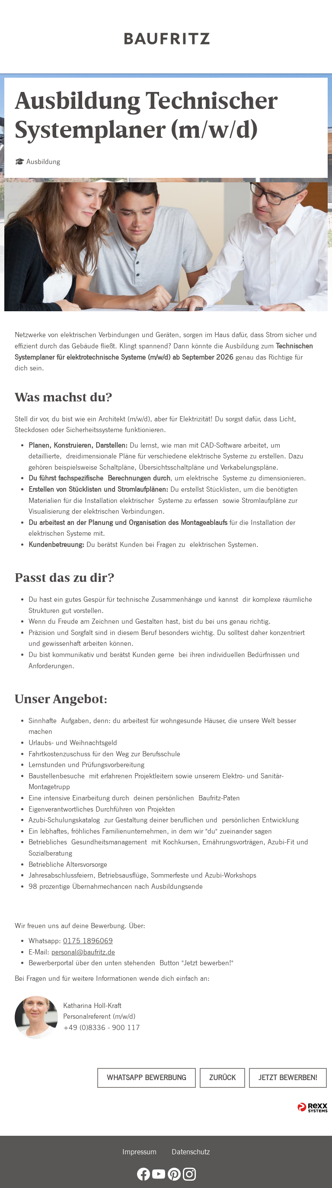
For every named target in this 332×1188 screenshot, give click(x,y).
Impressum (139, 1151)
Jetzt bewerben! (288, 1078)
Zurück (222, 1078)
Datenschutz (191, 1151)
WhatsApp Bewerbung (146, 1078)
